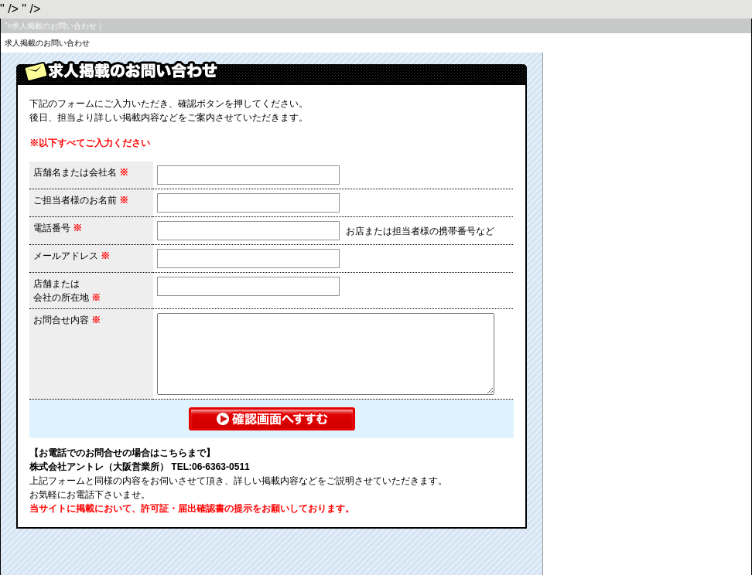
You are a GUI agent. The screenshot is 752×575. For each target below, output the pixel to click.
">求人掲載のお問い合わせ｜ (54, 26)
